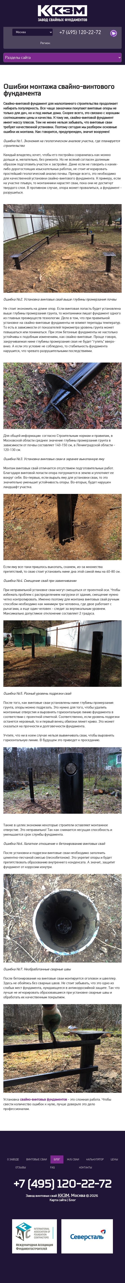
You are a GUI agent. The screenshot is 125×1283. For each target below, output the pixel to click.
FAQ (52, 1167)
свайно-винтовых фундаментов (43, 1099)
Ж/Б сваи (73, 1159)
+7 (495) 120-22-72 (80, 32)
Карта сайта (58, 1200)
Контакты (85, 1167)
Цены (114, 1159)
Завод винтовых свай (41, 1196)
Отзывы (20, 1167)
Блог (57, 1159)
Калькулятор (95, 1159)
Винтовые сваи (36, 1159)
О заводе (13, 1159)
